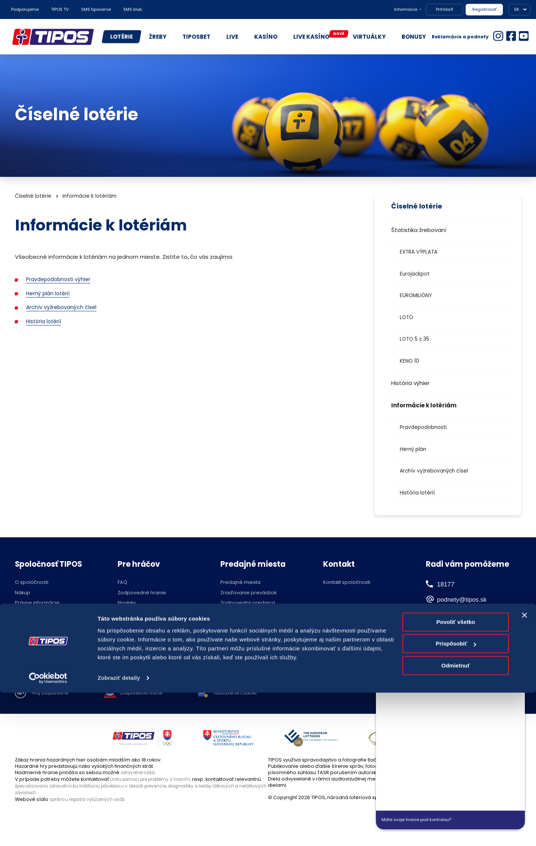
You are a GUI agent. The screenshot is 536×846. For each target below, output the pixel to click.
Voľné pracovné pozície (44, 638)
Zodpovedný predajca (247, 603)
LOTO (406, 317)
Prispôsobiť (456, 797)
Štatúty (126, 623)
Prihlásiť (444, 9)
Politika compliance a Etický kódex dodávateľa (55, 626)
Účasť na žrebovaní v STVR (150, 644)
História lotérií (417, 492)
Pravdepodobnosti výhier (60, 279)
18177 (446, 584)
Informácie (405, 9)
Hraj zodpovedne (53, 693)
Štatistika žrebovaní (418, 230)
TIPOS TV (60, 9)
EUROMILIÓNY (416, 295)
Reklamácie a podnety (460, 37)
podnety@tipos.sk (471, 598)
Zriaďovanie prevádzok (248, 593)
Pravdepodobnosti (423, 427)
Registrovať (484, 9)
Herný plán (413, 449)
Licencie (127, 634)
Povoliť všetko (455, 775)
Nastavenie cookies (249, 693)
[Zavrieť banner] (524, 768)
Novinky (127, 603)
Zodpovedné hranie (142, 593)
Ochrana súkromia (37, 613)
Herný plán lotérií (49, 293)
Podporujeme (25, 9)
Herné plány (132, 613)
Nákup (22, 593)
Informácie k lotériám (423, 405)
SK (516, 9)
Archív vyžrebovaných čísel (434, 470)
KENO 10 (409, 361)
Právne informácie (37, 603)
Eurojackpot (415, 273)
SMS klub (132, 9)
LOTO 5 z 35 (414, 339)
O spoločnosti (31, 582)
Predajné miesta (240, 582)
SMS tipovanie (96, 9)
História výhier (410, 383)
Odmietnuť (455, 819)
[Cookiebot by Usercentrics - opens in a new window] (48, 831)
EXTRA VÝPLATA (418, 251)
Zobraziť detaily (119, 831)
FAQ (122, 582)
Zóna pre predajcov (244, 613)
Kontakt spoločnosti (346, 582)
